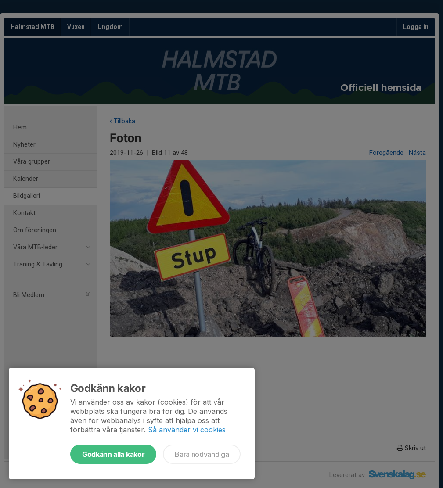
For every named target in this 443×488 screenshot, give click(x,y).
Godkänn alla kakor (113, 454)
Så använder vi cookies (187, 429)
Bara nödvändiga (202, 454)
